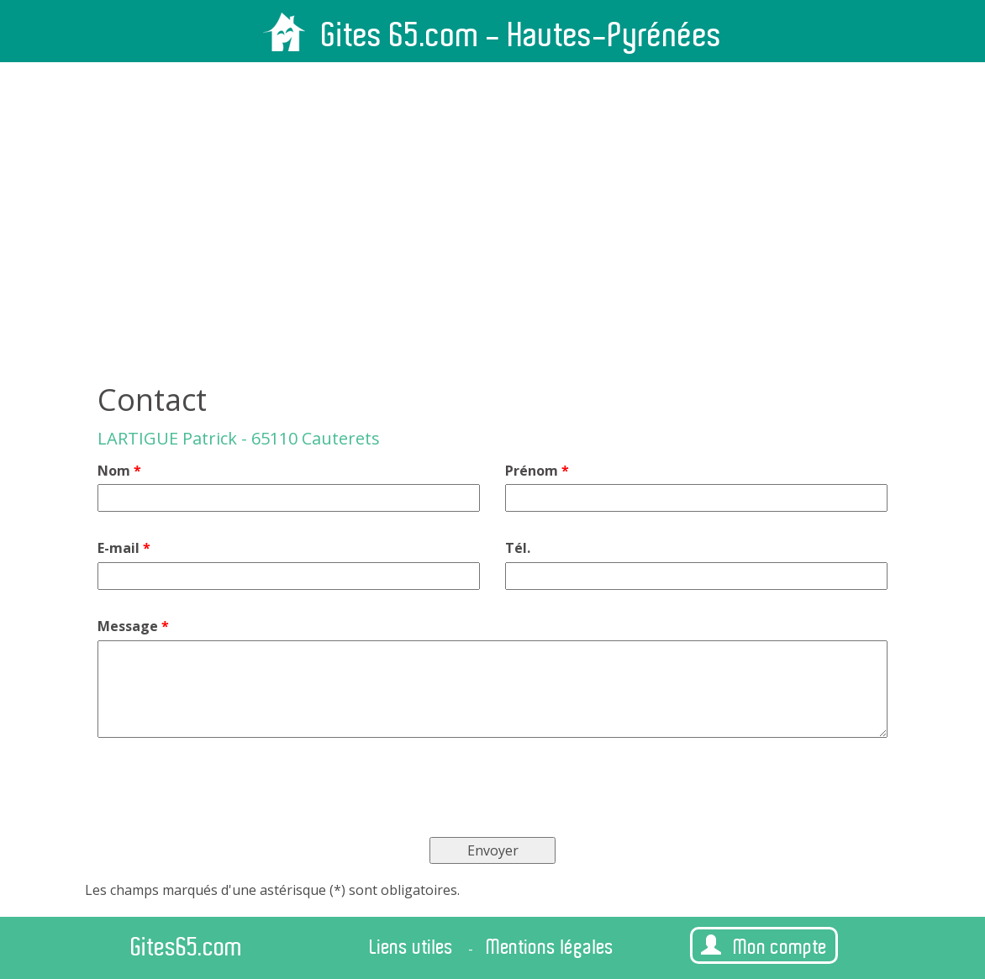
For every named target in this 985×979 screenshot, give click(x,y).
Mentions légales (550, 947)
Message (133, 626)
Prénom (537, 470)
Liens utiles (412, 947)
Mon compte (764, 946)
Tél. (517, 548)
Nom (119, 470)
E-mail (123, 548)
